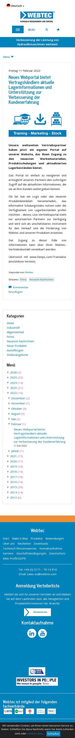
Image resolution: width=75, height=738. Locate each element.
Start (6, 538)
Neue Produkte (17, 346)
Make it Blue (20, 538)
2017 (16, 477)
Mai (15, 419)
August (18, 414)
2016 (16, 482)
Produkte (37, 538)
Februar (18, 424)
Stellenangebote (17, 355)
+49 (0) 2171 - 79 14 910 (40, 569)
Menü (9, 57)
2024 (16, 383)
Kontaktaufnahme (50, 548)
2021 (16, 456)
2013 (15, 497)
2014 (16, 492)
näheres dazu (35, 733)
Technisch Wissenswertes (20, 548)
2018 (16, 471)
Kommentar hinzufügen (18, 289)
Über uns (9, 543)
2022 (16, 393)
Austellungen (15, 350)
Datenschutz (57, 553)
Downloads (41, 543)
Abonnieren (40, 612)
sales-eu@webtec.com (41, 574)
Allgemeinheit (15, 332)
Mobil (10, 323)
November (20, 403)
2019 (16, 466)
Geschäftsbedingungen (31, 553)
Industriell (13, 327)
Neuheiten (24, 543)
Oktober (19, 408)
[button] (32, 29)
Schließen (53, 733)
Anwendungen (54, 538)
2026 (15, 372)
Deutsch (15, 6)
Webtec (29, 272)
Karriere (8, 553)
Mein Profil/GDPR (14, 558)
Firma (23, 279)
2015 (16, 487)
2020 (16, 461)
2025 (16, 377)
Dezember (20, 398)
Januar (17, 451)
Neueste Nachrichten (42, 279)
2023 (16, 388)
